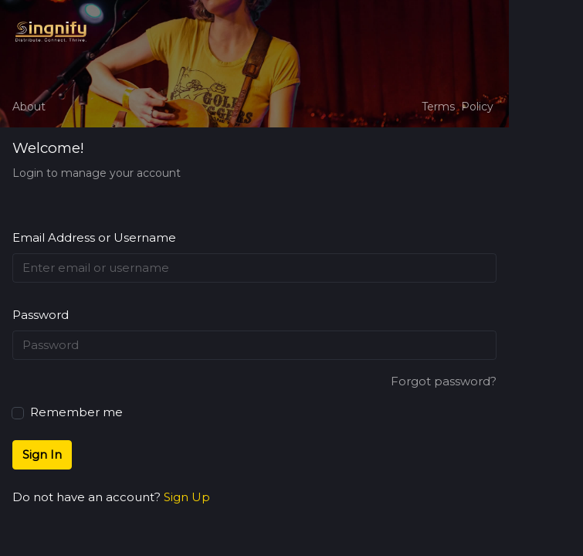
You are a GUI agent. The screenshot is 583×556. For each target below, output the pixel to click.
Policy (477, 107)
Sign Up (187, 497)
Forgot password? (444, 381)
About (29, 107)
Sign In (42, 454)
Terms (438, 107)
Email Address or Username (94, 237)
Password (40, 314)
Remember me (67, 411)
